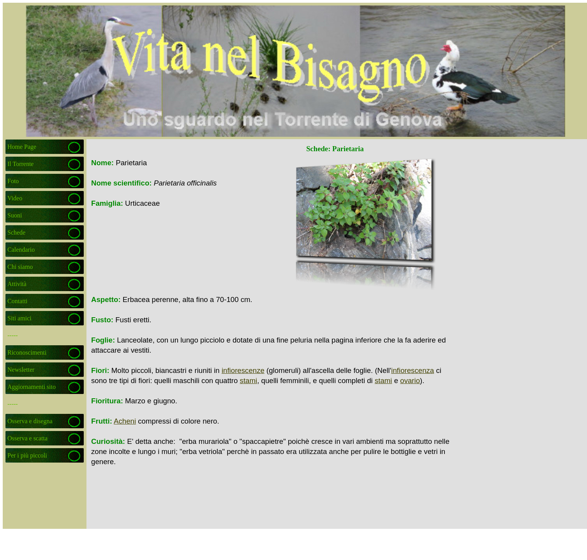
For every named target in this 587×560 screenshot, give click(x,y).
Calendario (21, 249)
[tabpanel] (181, 183)
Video (14, 198)
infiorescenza (412, 370)
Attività (16, 284)
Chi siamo (20, 266)
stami (248, 380)
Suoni (14, 215)
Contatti (17, 301)
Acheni (125, 421)
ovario (410, 380)
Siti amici (19, 318)
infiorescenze (243, 370)
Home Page (21, 146)
